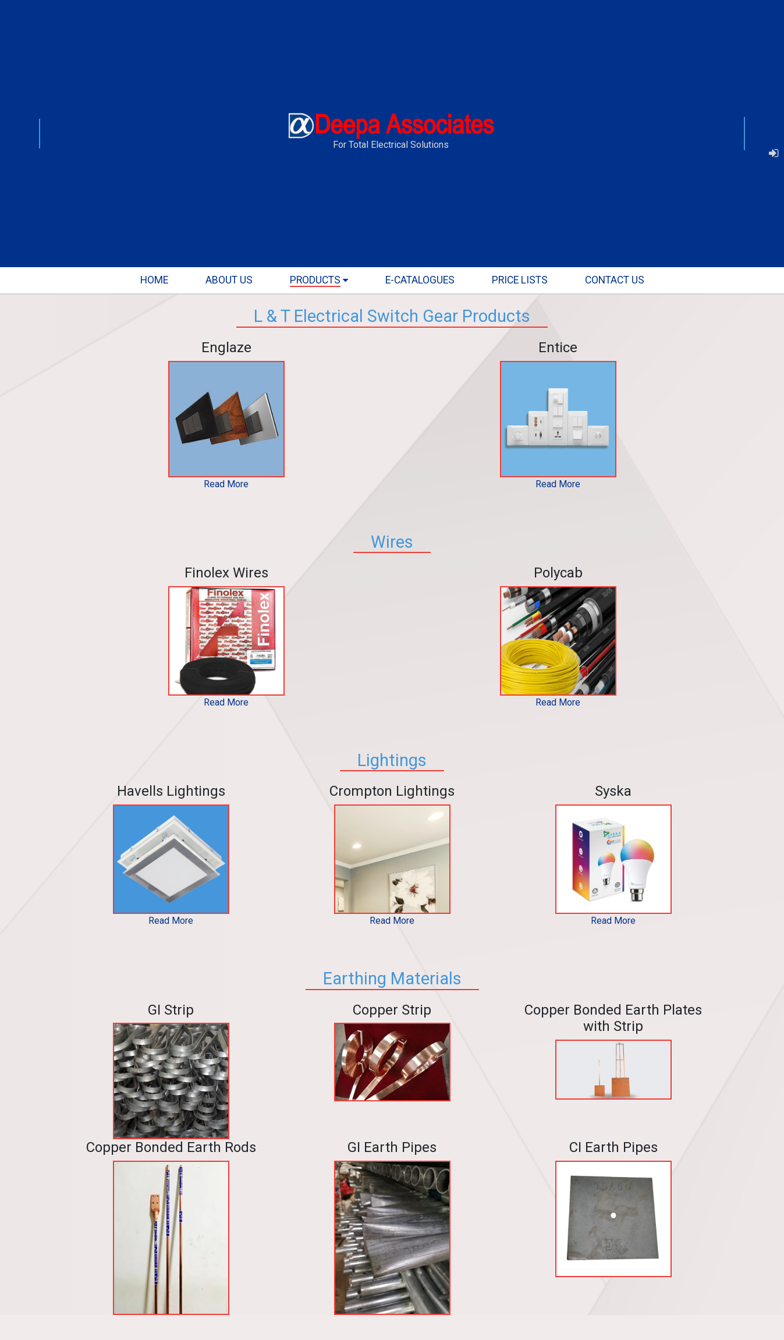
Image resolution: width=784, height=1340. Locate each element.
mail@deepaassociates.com (687, 143)
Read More (226, 484)
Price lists (520, 280)
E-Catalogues (420, 280)
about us (229, 280)
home (154, 280)
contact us (614, 280)
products (315, 280)
